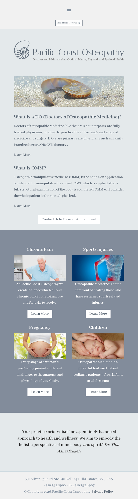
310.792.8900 (56, 485)
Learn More (22, 155)
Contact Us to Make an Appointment (69, 219)
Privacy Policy (103, 492)
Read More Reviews (67, 22)
